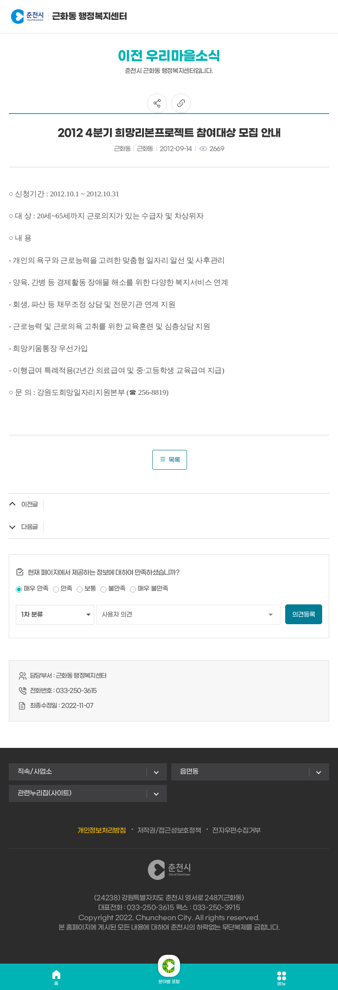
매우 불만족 (153, 589)
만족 (66, 589)
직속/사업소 (35, 772)
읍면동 (189, 772)
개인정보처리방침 (101, 831)
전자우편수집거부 (236, 831)
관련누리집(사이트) (44, 793)
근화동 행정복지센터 (54, 16)
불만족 (116, 589)
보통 (90, 589)
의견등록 (303, 614)
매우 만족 (36, 589)
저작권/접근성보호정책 (169, 831)
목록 (169, 460)
